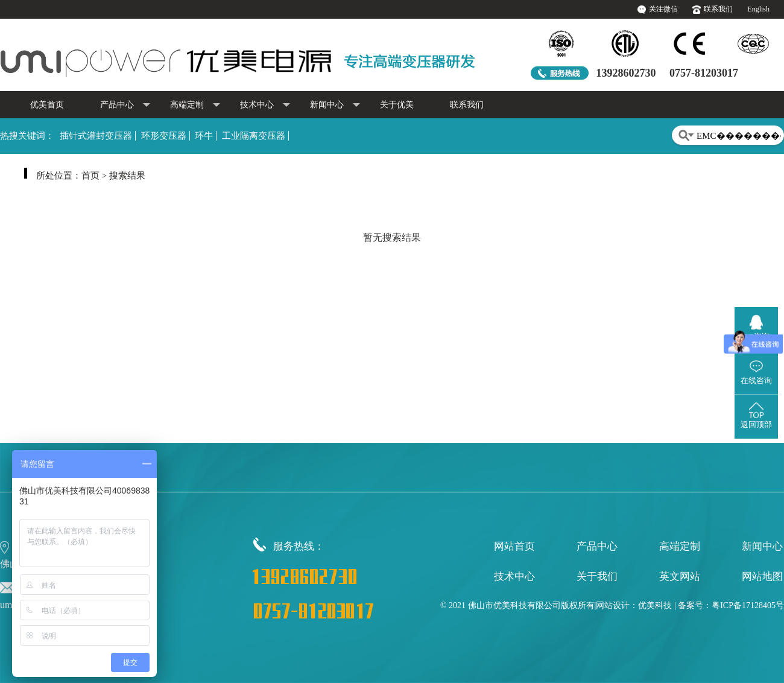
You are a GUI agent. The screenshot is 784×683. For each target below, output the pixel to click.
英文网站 (679, 576)
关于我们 (597, 576)
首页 (90, 175)
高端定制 (195, 105)
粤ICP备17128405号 (748, 605)
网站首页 (514, 546)
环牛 (204, 136)
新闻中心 (335, 105)
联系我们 (718, 9)
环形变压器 (163, 136)
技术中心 (265, 105)
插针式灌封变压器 (96, 136)
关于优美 (397, 104)
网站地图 (762, 576)
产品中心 (125, 105)
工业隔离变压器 (253, 136)
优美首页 (47, 104)
